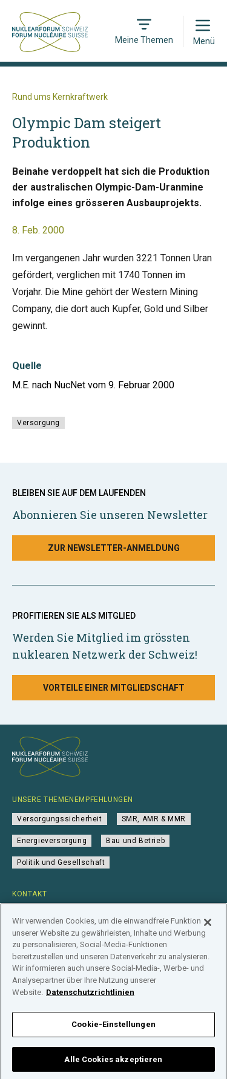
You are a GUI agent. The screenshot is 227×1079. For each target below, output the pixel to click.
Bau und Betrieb (135, 840)
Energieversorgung (52, 840)
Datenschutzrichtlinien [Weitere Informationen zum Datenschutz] (90, 995)
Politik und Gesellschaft (61, 862)
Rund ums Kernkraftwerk (60, 97)
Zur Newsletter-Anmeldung (114, 548)
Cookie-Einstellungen (113, 1027)
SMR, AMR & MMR (154, 819)
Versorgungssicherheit (59, 819)
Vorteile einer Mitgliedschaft (114, 688)
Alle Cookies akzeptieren (113, 1063)
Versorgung (38, 423)
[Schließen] (207, 926)
